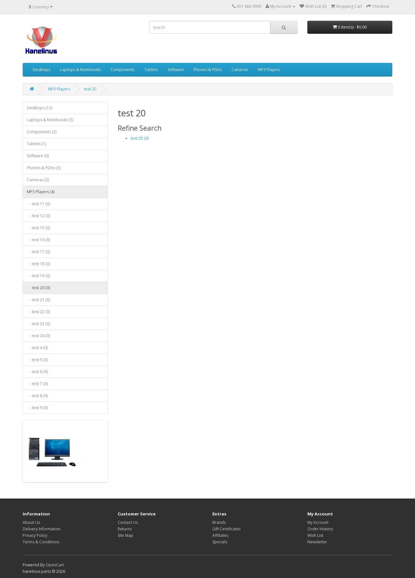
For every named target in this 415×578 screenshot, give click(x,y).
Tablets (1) (36, 144)
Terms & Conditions (41, 542)
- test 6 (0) (37, 371)
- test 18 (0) (38, 263)
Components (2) (41, 132)
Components (123, 69)
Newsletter (317, 542)
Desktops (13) (39, 108)
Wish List (315, 535)
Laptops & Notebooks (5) (50, 120)
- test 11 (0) (38, 203)
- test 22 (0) (38, 311)
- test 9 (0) (37, 407)
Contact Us (128, 522)
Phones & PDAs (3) (44, 168)
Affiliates (220, 535)
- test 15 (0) (38, 227)
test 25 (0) (139, 138)
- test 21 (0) (38, 299)
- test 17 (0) (38, 251)
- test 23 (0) (38, 323)
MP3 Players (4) (40, 192)
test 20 (90, 89)
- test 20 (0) (38, 287)
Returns (125, 529)
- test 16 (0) (38, 239)
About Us (31, 522)
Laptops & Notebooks (80, 69)
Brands (219, 522)
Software (176, 69)
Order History (320, 529)
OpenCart (55, 565)
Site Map (125, 535)
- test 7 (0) (37, 383)
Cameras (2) (38, 180)
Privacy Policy (35, 535)
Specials (219, 542)
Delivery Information (41, 529)
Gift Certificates (226, 529)
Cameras (239, 69)
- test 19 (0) (38, 275)
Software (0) (38, 156)
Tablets (151, 69)
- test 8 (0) (37, 395)
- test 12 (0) (38, 215)
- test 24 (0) (38, 335)
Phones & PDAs (208, 69)
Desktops (41, 69)
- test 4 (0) (37, 347)
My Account (317, 522)
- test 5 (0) (37, 359)
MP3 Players (269, 69)
